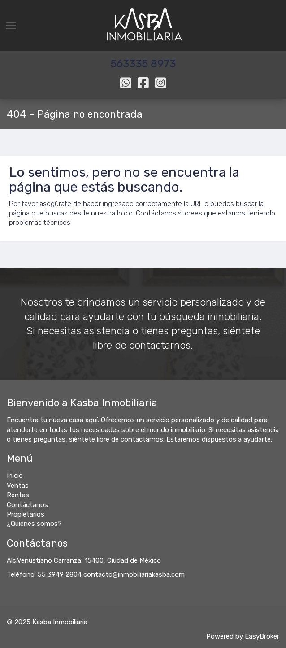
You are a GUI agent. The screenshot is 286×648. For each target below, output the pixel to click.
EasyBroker (262, 636)
